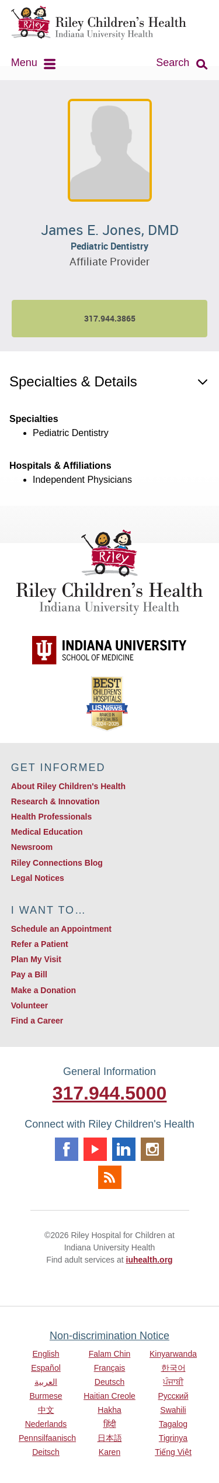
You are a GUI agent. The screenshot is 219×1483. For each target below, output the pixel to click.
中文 (46, 1410)
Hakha (109, 1410)
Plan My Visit (36, 959)
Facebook (66, 1149)
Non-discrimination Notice (109, 1336)
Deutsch (109, 1382)
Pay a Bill (29, 974)
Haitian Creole (109, 1396)
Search (172, 62)
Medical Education (47, 831)
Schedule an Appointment (61, 929)
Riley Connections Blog (57, 862)
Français (110, 1368)
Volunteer (29, 1005)
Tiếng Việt (173, 1452)
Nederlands (46, 1424)
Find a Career (37, 1020)
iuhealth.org (149, 1259)
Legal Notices (37, 878)
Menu (24, 62)
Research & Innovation (55, 801)
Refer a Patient (39, 944)
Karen (109, 1452)
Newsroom (32, 847)
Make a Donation (43, 990)
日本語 (110, 1438)
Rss (109, 1177)
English (46, 1353)
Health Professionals (51, 816)
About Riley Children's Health (68, 786)
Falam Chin (110, 1353)
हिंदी (109, 1424)
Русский (173, 1396)
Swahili (173, 1410)
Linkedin (123, 1149)
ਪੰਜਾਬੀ (173, 1382)
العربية (45, 1382)
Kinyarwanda (173, 1353)
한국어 (173, 1368)
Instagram (152, 1149)
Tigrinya (173, 1438)
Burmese (45, 1396)
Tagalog (173, 1424)
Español (46, 1368)
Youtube (95, 1149)
